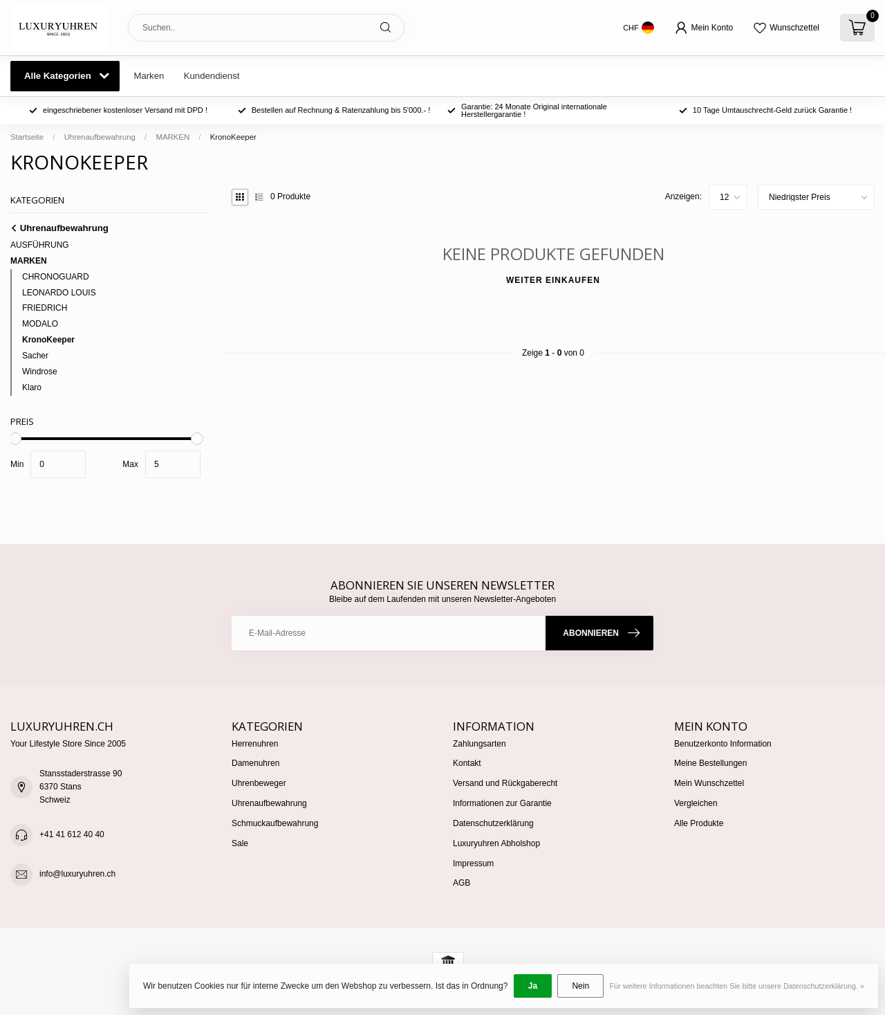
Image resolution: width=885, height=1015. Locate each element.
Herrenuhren (255, 744)
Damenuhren (255, 763)
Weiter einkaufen (553, 280)
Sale (240, 843)
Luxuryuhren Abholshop (496, 843)
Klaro (31, 387)
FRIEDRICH (44, 308)
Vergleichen (696, 803)
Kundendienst (212, 76)
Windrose (39, 371)
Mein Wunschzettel (709, 783)
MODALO (40, 324)
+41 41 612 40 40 (71, 834)
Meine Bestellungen (710, 763)
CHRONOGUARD (55, 277)
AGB (461, 883)
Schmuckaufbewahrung (275, 823)
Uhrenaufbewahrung (100, 137)
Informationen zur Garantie (502, 803)
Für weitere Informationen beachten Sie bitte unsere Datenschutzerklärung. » (736, 986)
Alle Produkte (698, 823)
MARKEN (172, 137)
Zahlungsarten (479, 744)
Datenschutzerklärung (493, 823)
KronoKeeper (233, 137)
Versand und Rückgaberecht (505, 783)
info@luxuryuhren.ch (77, 874)
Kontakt (467, 763)
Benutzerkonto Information (723, 744)
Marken (148, 76)
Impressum (473, 863)
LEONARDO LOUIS (59, 293)
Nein (580, 986)
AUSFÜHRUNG (39, 245)
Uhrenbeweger (259, 783)
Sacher (35, 355)
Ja (532, 986)
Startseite (27, 137)
